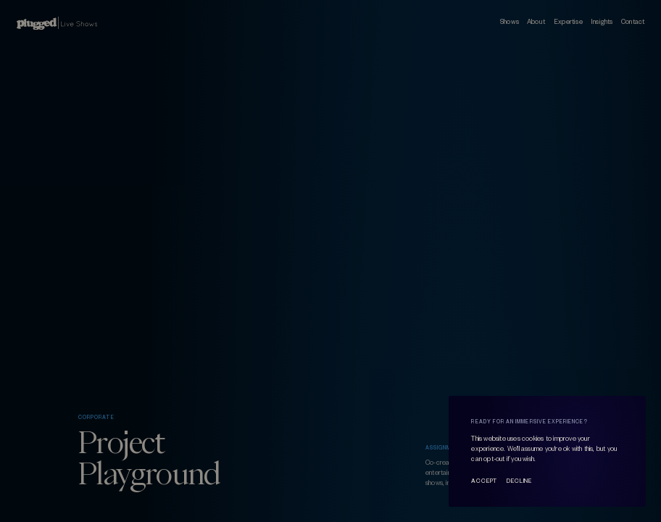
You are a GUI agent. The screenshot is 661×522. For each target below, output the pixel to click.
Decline (519, 481)
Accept (484, 481)
